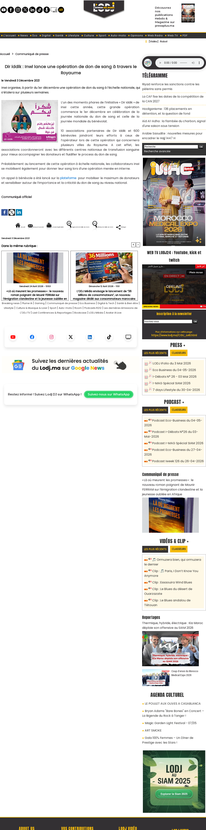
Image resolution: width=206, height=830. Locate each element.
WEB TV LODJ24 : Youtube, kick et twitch (174, 247)
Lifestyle (72, 35)
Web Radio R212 (180, 809)
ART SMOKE (152, 704)
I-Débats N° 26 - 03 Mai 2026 (172, 368)
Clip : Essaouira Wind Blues (170, 567)
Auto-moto (117, 35)
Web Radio (154, 35)
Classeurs (183, 345)
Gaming (48, 316)
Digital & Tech (126, 316)
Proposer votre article (77, 807)
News (23, 35)
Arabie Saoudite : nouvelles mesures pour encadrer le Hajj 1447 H (169, 129)
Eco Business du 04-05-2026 (172, 362)
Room (119, 321)
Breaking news (14, 316)
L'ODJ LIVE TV (127, 807)
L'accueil (8, 35)
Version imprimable (72, 227)
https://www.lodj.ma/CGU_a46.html (174, 327)
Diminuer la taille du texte (61, 240)
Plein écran (197, 264)
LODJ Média (59, 330)
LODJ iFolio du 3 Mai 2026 (170, 356)
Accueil (6, 54)
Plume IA (33, 316)
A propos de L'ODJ (27, 807)
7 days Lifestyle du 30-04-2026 (174, 381)
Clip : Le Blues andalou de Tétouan (176, 584)
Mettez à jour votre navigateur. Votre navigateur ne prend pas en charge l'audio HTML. (179, 63)
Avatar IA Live (81, 330)
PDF (183, 35)
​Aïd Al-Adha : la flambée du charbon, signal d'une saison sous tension (170, 118)
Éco (33, 35)
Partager (95, 240)
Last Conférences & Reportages (93, 325)
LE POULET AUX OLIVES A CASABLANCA (169, 680)
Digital (45, 35)
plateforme (68, 178)
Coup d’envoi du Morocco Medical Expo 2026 (184, 650)
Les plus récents (157, 345)
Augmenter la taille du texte (116, 227)
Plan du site (93, 825)
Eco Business (104, 316)
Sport (101, 35)
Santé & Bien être (15, 321)
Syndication (112, 825)
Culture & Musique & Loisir (64, 321)
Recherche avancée (155, 143)
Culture (87, 35)
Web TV (171, 35)
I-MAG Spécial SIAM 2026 (170, 374)
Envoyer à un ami (36, 227)
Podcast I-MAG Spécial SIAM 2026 (175, 433)
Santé (58, 35)
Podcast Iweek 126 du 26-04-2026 (175, 450)
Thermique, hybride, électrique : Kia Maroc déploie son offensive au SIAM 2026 (169, 603)
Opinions (135, 35)
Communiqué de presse (37, 54)
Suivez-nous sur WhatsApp (109, 412)
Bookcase (127, 325)
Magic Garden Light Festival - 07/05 (168, 697)
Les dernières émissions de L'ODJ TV (40, 325)
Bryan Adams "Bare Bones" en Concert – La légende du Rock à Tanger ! (171, 689)
